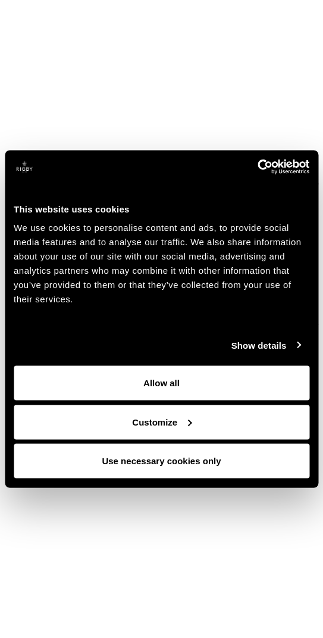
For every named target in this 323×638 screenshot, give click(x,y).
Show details (259, 345)
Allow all (161, 383)
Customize (162, 422)
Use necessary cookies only (161, 461)
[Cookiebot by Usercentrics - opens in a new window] (257, 167)
